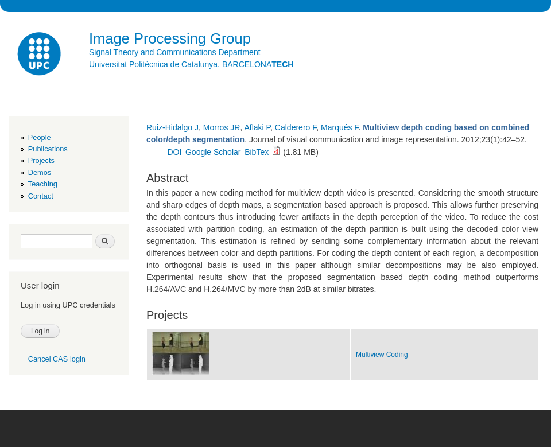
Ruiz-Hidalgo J (172, 127)
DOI (174, 152)
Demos (39, 172)
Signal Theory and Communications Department (175, 52)
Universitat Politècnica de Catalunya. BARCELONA (191, 64)
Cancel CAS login (57, 359)
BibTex (257, 152)
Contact (40, 196)
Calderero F (295, 127)
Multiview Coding (382, 355)
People (39, 137)
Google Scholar (213, 152)
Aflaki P (257, 127)
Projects (41, 160)
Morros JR (221, 127)
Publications (48, 149)
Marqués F (339, 127)
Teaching (42, 184)
